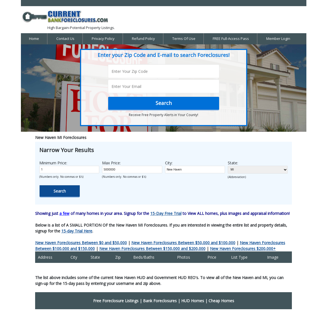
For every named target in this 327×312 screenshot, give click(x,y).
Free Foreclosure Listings (116, 300)
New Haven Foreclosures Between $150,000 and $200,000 (152, 248)
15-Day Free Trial (165, 213)
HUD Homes (192, 300)
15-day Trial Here (76, 231)
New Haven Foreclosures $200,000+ (243, 248)
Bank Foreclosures (160, 300)
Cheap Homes (221, 300)
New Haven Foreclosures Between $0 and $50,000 (81, 242)
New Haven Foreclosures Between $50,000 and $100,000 (183, 242)
